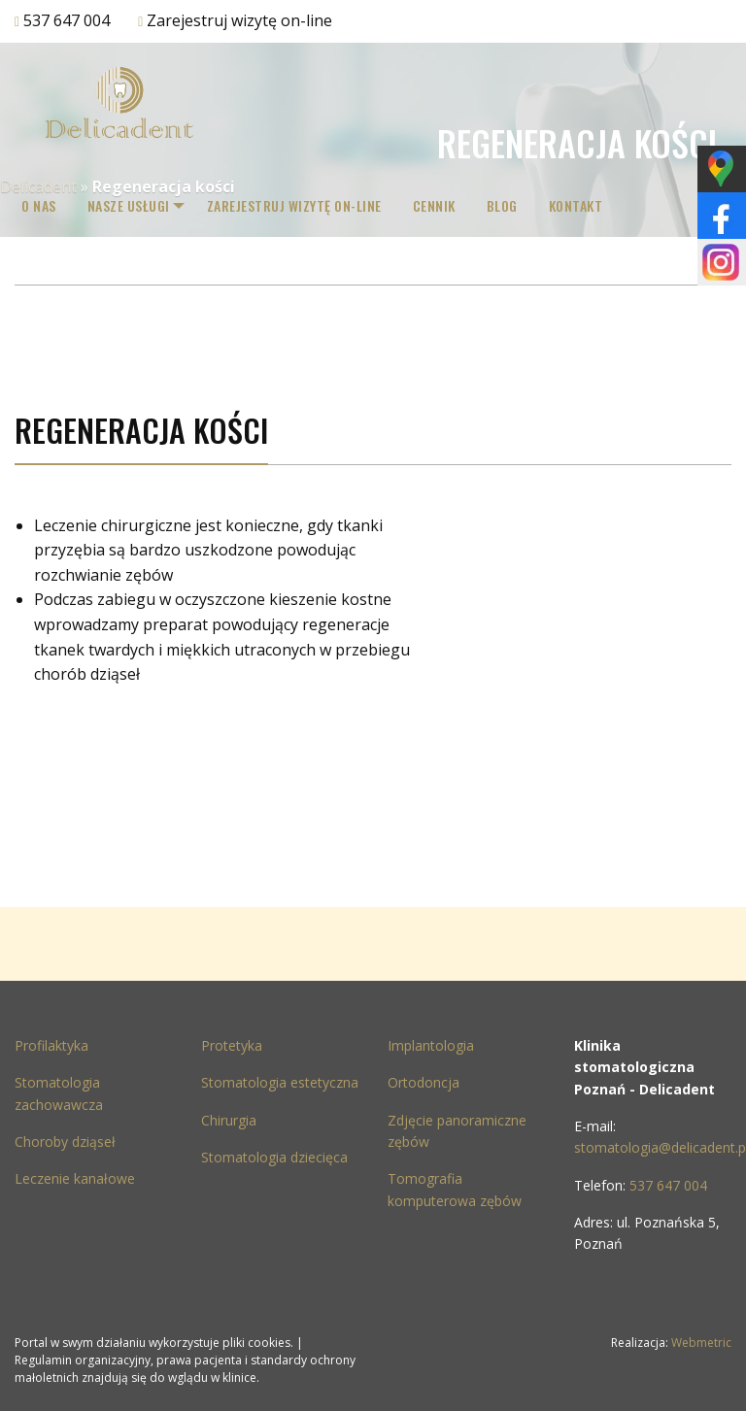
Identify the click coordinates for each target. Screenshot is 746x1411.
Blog (513, 205)
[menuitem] (39, 206)
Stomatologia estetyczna (279, 1082)
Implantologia (431, 1045)
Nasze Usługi (128, 205)
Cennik (445, 205)
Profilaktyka (51, 1045)
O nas (38, 205)
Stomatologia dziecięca (274, 1157)
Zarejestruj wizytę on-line (239, 20)
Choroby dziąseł (65, 1141)
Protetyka (231, 1045)
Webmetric (701, 1342)
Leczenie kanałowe (75, 1178)
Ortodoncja (423, 1082)
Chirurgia (228, 1120)
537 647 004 (66, 20)
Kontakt (587, 205)
